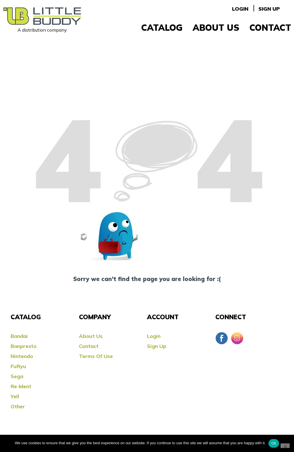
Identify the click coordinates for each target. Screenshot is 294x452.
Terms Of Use (96, 356)
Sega (17, 376)
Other (18, 406)
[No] (285, 445)
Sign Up (269, 8)
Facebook (221, 338)
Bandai (19, 336)
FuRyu (18, 366)
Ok (273, 443)
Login (240, 8)
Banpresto (23, 346)
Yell (15, 396)
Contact (270, 27)
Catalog (162, 27)
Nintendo (22, 356)
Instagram (237, 338)
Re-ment (21, 386)
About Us (216, 27)
